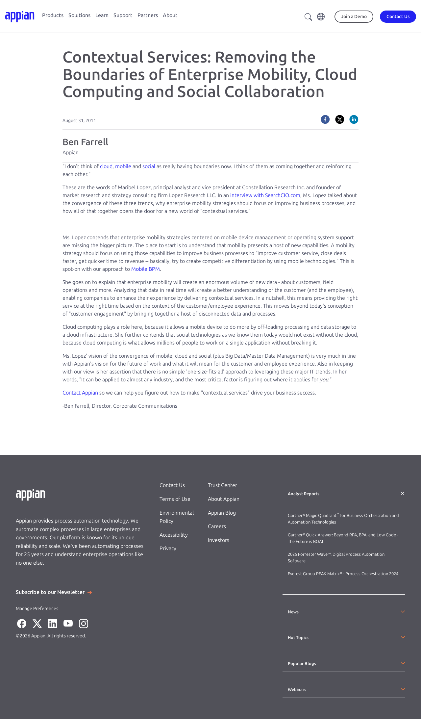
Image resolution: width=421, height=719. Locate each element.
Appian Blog (222, 513)
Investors (218, 540)
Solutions (79, 15)
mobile (123, 166)
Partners (147, 15)
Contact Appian (80, 393)
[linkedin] (354, 119)
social (148, 166)
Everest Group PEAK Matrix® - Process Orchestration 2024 (343, 573)
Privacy (168, 548)
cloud (106, 166)
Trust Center (222, 485)
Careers (217, 526)
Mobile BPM (145, 269)
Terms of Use (175, 499)
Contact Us (172, 485)
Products (52, 15)
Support (123, 15)
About (170, 15)
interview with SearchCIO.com (265, 195)
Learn (102, 15)
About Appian (223, 499)
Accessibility (174, 535)
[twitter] (339, 119)
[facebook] (325, 119)
